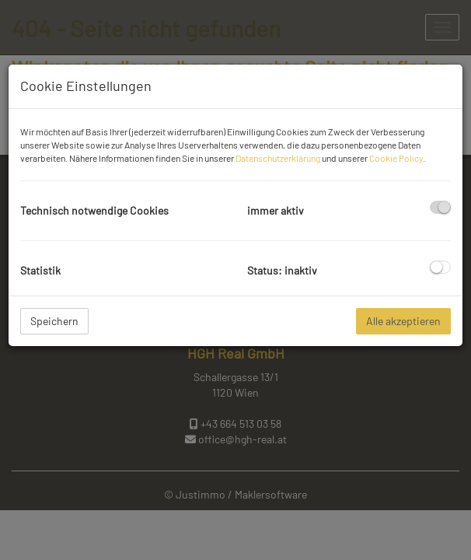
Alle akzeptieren (403, 320)
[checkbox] (440, 207)
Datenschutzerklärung (278, 157)
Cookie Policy (396, 157)
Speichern (54, 320)
